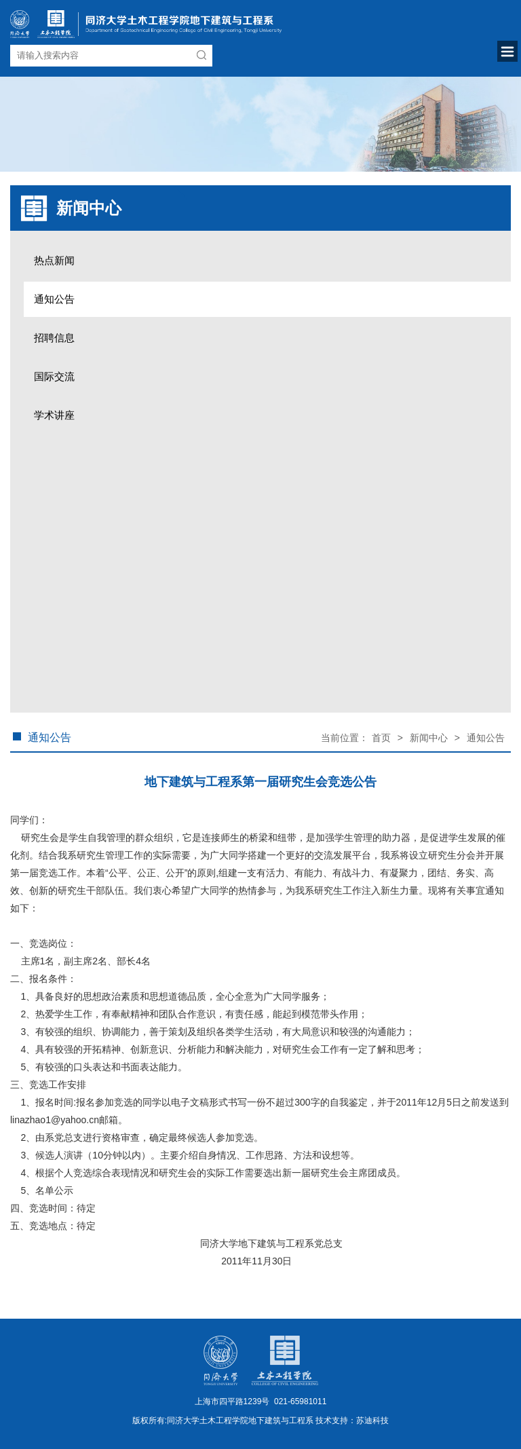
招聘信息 (54, 337)
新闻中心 (429, 737)
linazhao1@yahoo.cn (54, 1119)
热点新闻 (54, 260)
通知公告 (54, 299)
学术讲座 (54, 415)
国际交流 (54, 376)
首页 (381, 737)
